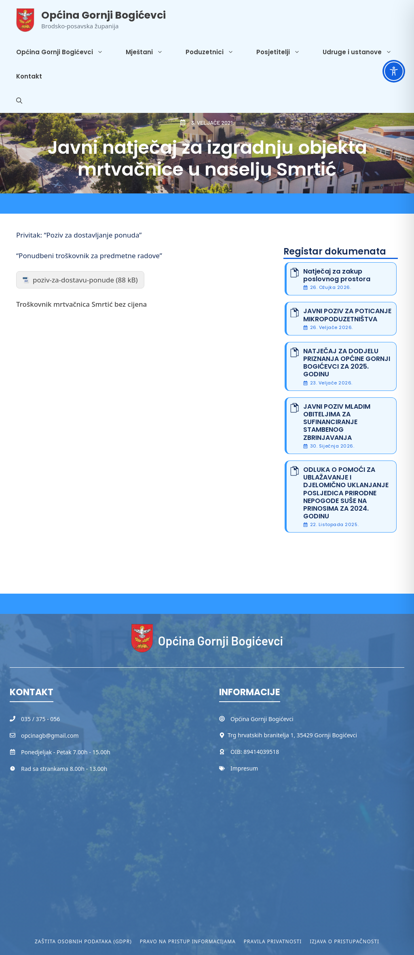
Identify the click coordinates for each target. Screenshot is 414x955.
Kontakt (29, 76)
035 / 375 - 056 (40, 719)
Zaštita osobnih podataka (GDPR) (83, 941)
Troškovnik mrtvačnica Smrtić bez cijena (81, 304)
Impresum (244, 768)
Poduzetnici (215, 52)
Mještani (150, 52)
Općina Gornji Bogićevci (103, 15)
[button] (19, 101)
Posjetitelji (283, 52)
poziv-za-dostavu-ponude (73, 279)
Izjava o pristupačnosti (344, 941)
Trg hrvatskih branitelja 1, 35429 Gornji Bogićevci (292, 735)
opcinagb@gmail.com (50, 735)
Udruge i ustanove (363, 52)
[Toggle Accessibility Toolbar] (393, 71)
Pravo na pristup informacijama (188, 941)
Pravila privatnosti (273, 941)
